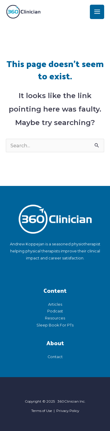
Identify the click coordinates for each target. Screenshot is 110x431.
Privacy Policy (67, 411)
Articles (55, 304)
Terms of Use (41, 411)
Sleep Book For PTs (55, 325)
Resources (55, 318)
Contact (55, 357)
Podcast (55, 311)
